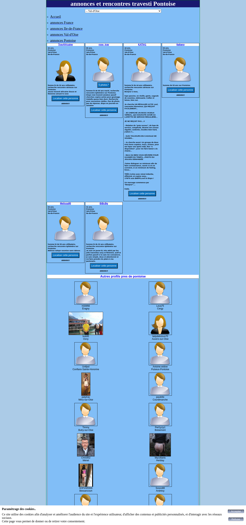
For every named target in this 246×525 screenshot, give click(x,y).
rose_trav (104, 44)
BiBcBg (104, 203)
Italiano (180, 44)
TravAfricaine (65, 44)
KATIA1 (142, 44)
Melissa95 (65, 203)
